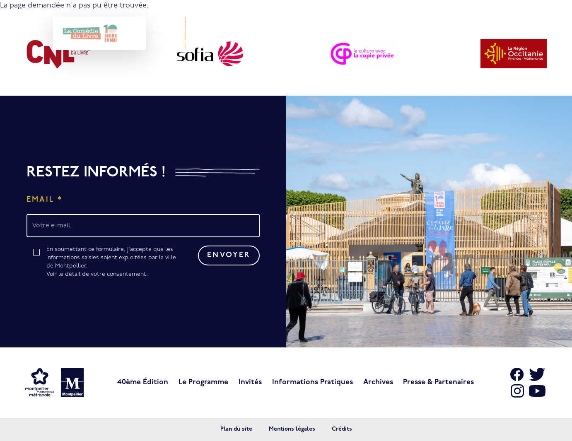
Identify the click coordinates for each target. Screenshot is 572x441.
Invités (250, 382)
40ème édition (142, 382)
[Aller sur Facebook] (517, 374)
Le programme (203, 382)
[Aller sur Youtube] (537, 391)
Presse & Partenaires (438, 382)
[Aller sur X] (537, 374)
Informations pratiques (312, 382)
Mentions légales (292, 429)
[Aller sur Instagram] (517, 391)
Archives (378, 382)
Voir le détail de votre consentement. (97, 274)
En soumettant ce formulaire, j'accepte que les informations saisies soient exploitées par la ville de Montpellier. (114, 262)
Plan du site (236, 429)
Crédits (342, 429)
